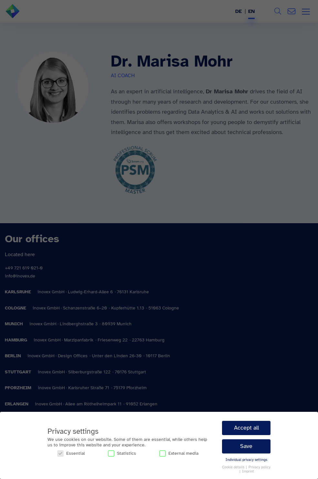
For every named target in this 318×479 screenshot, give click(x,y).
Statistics (122, 453)
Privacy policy (259, 467)
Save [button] (246, 446)
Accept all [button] (246, 427)
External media (178, 453)
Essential (71, 453)
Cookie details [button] (233, 467)
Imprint (248, 471)
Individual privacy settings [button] (246, 460)
